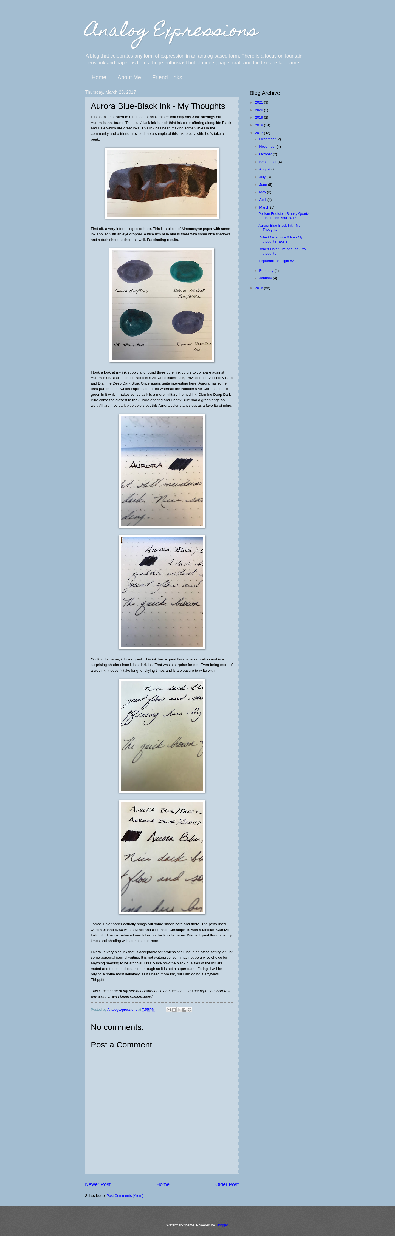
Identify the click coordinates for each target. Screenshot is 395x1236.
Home (99, 77)
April (263, 200)
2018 (259, 125)
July (262, 177)
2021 (259, 102)
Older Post (227, 1184)
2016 (259, 288)
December (267, 139)
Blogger (222, 1225)
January (266, 278)
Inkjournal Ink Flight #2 (276, 261)
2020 (259, 110)
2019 (259, 117)
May (263, 192)
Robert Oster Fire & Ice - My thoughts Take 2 (280, 239)
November (267, 146)
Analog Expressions (171, 32)
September (268, 162)
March (264, 207)
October (266, 154)
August (265, 169)
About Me (129, 77)
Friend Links (167, 77)
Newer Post (98, 1184)
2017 (259, 133)
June (263, 185)
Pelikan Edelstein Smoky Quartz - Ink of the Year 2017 (283, 216)
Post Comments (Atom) (125, 1196)
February (266, 271)
